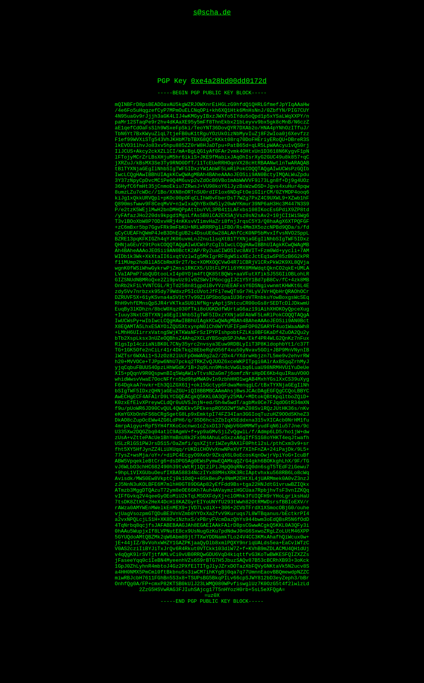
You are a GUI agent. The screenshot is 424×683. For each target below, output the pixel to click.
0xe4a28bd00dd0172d (229, 28)
